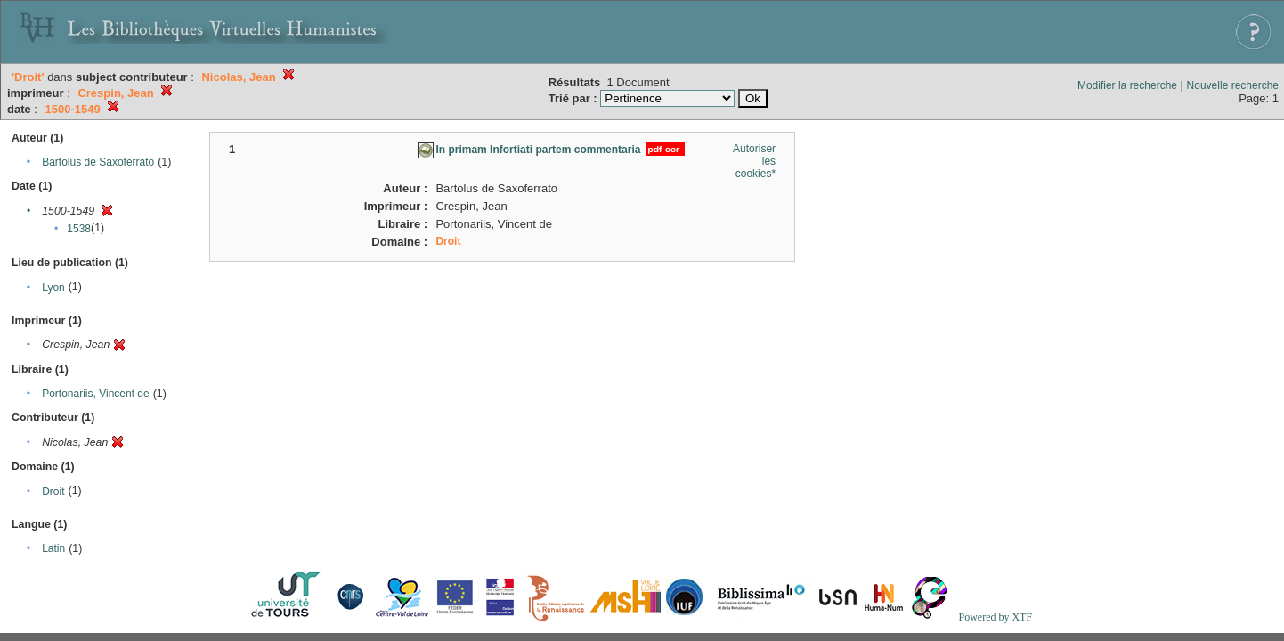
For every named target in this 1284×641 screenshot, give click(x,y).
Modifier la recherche (1127, 85)
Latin (53, 548)
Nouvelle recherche (1233, 85)
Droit (53, 491)
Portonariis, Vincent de (96, 393)
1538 (79, 229)
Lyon (53, 287)
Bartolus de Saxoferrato (98, 162)
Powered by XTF (995, 617)
